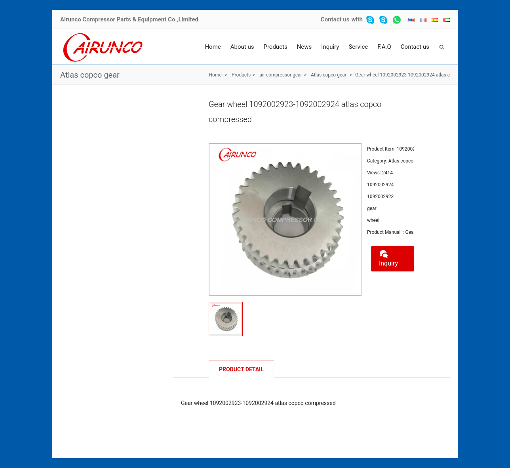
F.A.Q (384, 46)
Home (213, 46)
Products (275, 46)
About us (242, 46)
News (304, 46)
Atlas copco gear (90, 75)
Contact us (335, 19)
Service (358, 46)
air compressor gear (280, 75)
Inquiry (330, 46)
